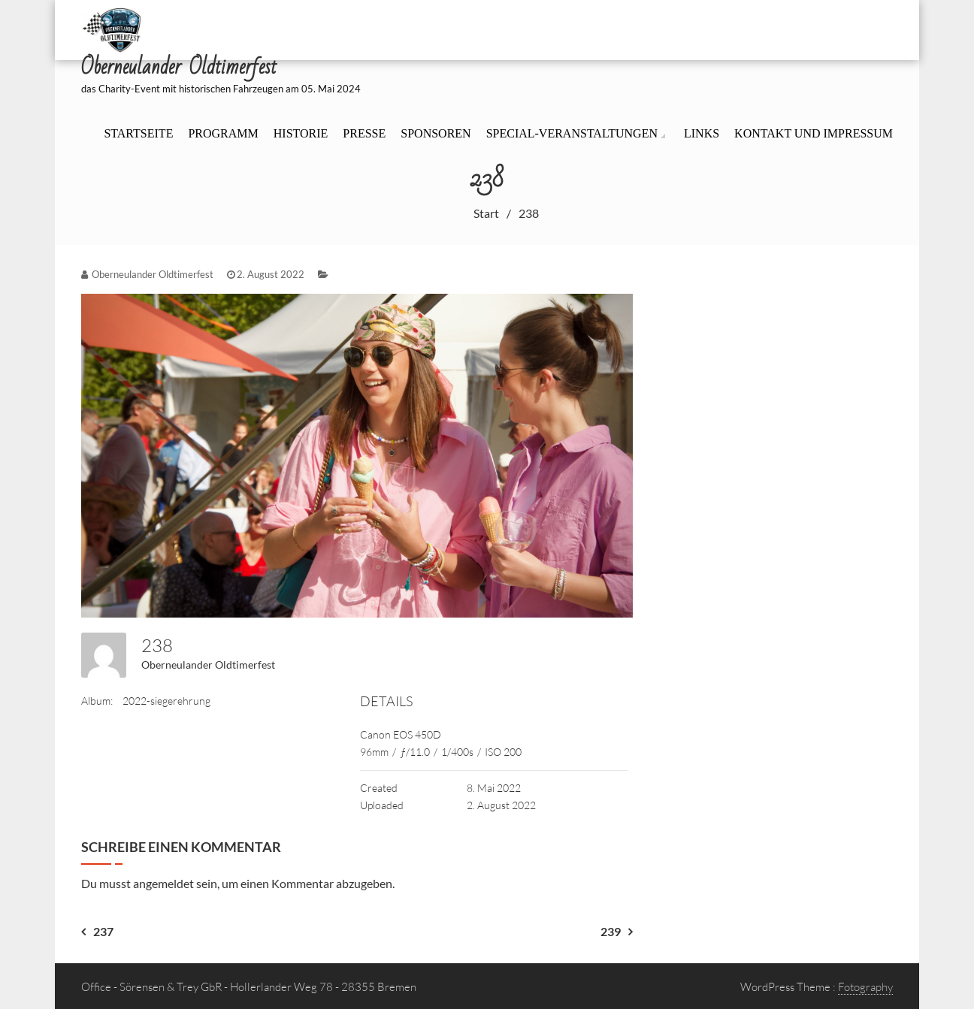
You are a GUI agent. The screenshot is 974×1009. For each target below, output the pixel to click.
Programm (223, 133)
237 (103, 931)
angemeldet (163, 883)
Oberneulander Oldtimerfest (208, 664)
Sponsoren (435, 133)
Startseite (138, 133)
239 (610, 931)
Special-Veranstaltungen (572, 133)
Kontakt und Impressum (813, 133)
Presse (364, 133)
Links (701, 133)
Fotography (865, 987)
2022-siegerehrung (166, 700)
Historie (301, 133)
